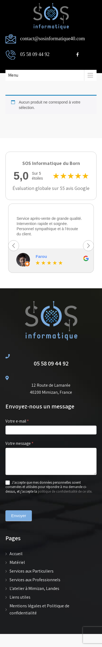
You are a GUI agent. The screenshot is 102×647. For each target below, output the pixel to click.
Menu (13, 75)
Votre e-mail (23, 421)
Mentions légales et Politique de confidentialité (39, 609)
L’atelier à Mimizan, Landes (34, 588)
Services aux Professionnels (35, 580)
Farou (41, 256)
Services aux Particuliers (32, 571)
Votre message (26, 443)
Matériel (17, 562)
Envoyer (18, 515)
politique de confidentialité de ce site (64, 491)
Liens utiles (20, 597)
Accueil (16, 554)
